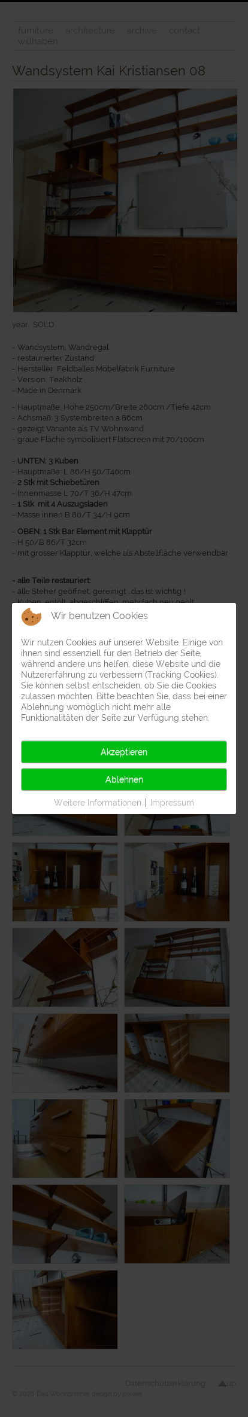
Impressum (172, 802)
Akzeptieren (124, 752)
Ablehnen (124, 779)
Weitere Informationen (97, 802)
